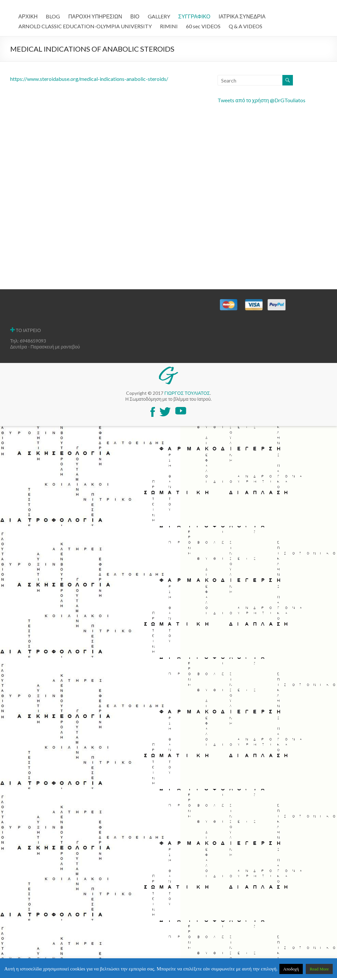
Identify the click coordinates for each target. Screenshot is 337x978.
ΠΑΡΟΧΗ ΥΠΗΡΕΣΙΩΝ (95, 16)
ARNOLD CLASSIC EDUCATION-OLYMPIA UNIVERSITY (85, 26)
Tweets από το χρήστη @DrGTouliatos (261, 100)
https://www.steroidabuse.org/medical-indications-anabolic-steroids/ (89, 79)
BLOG (53, 16)
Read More (319, 968)
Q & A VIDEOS (245, 26)
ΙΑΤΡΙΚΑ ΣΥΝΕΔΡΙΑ (242, 16)
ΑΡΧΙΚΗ (28, 16)
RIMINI (169, 26)
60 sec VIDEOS (203, 26)
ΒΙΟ (135, 16)
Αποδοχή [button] (291, 968)
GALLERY (159, 16)
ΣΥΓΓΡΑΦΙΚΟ (194, 16)
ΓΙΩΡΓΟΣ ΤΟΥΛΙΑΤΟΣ (187, 393)
